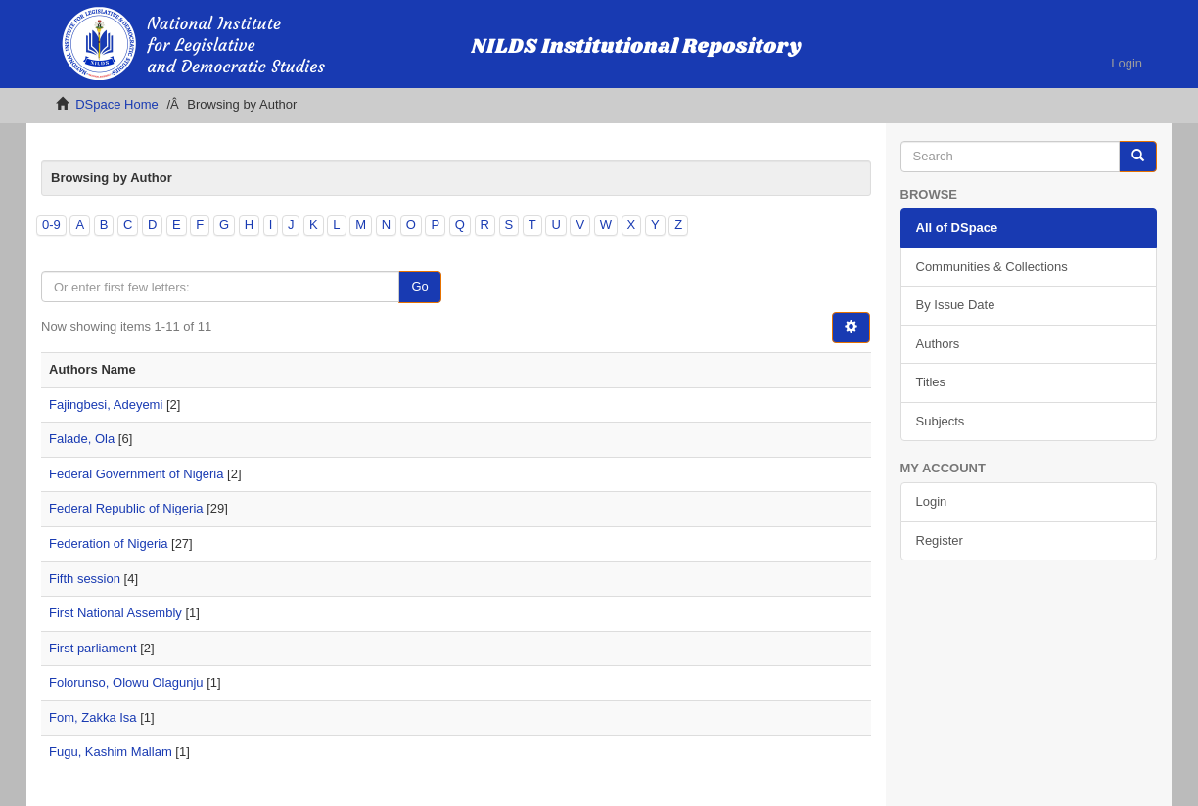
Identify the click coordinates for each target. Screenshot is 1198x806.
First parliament (93, 648)
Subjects (940, 421)
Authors (938, 343)
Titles (931, 382)
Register (939, 540)
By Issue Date (955, 304)
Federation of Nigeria (108, 543)
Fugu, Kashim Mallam (110, 751)
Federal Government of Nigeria (136, 474)
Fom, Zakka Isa (93, 717)
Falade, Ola (82, 438)
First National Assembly (115, 612)
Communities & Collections (992, 266)
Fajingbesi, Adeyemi (105, 404)
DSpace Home (117, 104)
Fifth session (84, 578)
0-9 (51, 224)
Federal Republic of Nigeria (126, 508)
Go (419, 286)
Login (931, 501)
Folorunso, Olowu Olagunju (126, 682)
